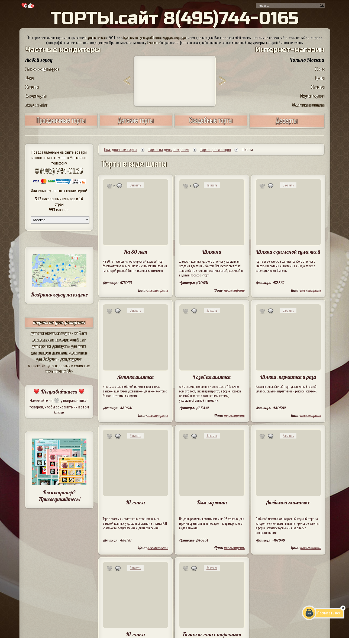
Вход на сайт (36, 105)
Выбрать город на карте (59, 294)
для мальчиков (43, 333)
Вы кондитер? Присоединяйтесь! (59, 495)
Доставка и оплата (308, 105)
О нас (319, 69)
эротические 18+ (59, 371)
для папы (78, 346)
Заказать (135, 185)
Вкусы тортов (312, 96)
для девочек (43, 339)
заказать (154, 42)
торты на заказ (95, 37)
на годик (64, 333)
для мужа (59, 346)
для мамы (79, 352)
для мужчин (41, 346)
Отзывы (31, 87)
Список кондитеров (42, 69)
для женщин (41, 352)
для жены (60, 352)
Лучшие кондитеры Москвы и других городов (155, 37)
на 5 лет (80, 333)
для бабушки (46, 359)
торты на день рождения (59, 322)
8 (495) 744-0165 (59, 171)
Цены (29, 78)
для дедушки (71, 359)
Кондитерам (35, 96)
